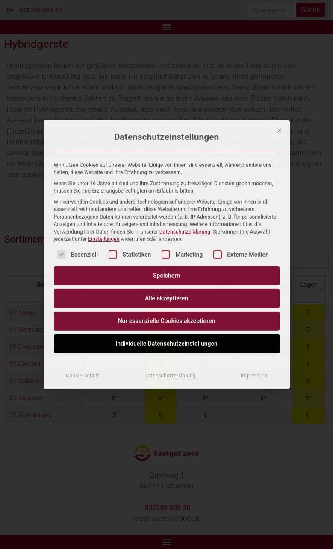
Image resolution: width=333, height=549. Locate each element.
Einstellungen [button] (103, 153)
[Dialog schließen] (279, 44)
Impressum (254, 290)
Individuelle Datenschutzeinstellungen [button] (166, 258)
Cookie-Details (83, 290)
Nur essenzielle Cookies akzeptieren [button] (166, 235)
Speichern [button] (166, 190)
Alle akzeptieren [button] (166, 212)
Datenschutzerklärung (184, 146)
